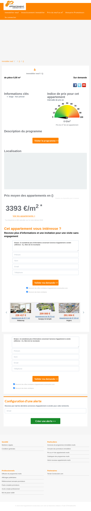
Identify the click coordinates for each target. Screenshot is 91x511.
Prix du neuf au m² (55, 12)
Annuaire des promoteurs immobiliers (59, 449)
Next (83, 312)
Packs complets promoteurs (10, 485)
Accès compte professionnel (11, 489)
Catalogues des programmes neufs (58, 456)
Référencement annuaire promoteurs (13, 481)
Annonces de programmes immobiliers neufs (61, 445)
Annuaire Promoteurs (74, 12)
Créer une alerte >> (45, 421)
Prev (6, 312)
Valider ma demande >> (46, 282)
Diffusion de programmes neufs (12, 474)
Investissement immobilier (33, 12)
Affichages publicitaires (9, 477)
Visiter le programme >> (46, 140)
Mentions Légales (7, 445)
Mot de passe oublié (8, 493)
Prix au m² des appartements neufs (58, 452)
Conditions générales (8, 449)
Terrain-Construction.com (55, 474)
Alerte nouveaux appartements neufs (59, 460)
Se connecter (10, 17)
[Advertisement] (45, 42)
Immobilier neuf (12, 12)
